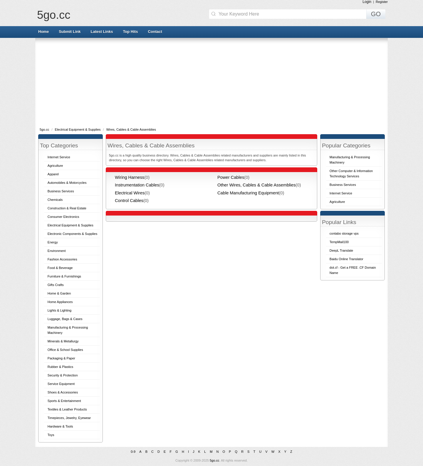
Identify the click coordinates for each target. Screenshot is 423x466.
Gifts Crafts (56, 285)
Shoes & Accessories (63, 392)
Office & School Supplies (65, 349)
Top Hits (130, 31)
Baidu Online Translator (346, 259)
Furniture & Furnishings (64, 276)
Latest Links (102, 31)
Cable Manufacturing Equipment (248, 193)
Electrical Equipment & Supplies (78, 129)
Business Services (61, 191)
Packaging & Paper (61, 358)
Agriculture (55, 165)
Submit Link (69, 31)
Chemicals (55, 199)
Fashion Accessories (62, 259)
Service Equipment (61, 384)
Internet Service (59, 157)
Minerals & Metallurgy (63, 341)
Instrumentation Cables (137, 185)
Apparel (53, 174)
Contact (155, 31)
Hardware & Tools (60, 426)
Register (382, 2)
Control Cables (129, 200)
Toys (51, 435)
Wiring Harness (129, 177)
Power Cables (230, 177)
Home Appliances (60, 302)
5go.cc (53, 15)
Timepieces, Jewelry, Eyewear (69, 418)
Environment (57, 251)
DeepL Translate (341, 250)
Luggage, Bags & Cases (65, 319)
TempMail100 (339, 242)
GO (376, 14)
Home (43, 31)
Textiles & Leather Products (67, 409)
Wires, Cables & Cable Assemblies (131, 129)
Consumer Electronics (63, 216)
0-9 (133, 451)
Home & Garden (59, 293)
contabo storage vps (344, 233)
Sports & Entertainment (64, 401)
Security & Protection (63, 375)
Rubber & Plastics (60, 367)
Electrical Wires (130, 193)
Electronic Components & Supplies (72, 233)
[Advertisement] (211, 82)
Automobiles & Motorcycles (67, 182)
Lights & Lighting (59, 310)
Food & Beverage (60, 268)
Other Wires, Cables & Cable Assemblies (256, 185)
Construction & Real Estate (67, 208)
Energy (53, 242)
